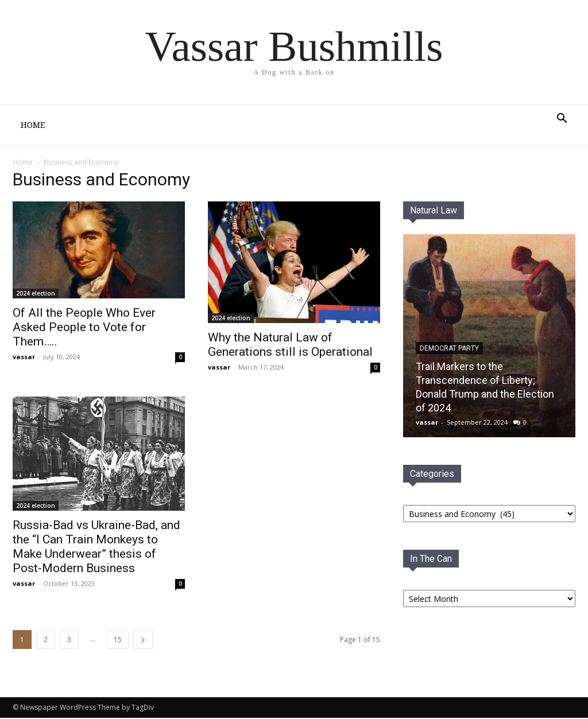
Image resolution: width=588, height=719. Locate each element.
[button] (561, 119)
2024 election (35, 294)
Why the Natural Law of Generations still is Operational (290, 346)
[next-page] (143, 640)
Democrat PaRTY (449, 349)
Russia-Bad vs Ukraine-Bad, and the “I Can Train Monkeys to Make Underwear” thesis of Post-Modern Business (96, 547)
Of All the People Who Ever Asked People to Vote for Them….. (84, 328)
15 (118, 641)
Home (33, 125)
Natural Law (433, 211)
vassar (24, 357)
